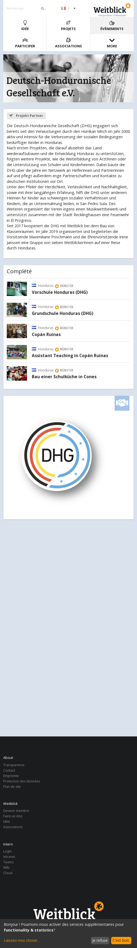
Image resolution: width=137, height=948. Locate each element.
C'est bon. (121, 940)
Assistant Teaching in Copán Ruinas (70, 355)
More (112, 42)
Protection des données (21, 781)
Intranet (9, 856)
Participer (25, 42)
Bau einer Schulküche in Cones (64, 377)
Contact (9, 770)
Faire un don (12, 816)
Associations (68, 42)
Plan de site (12, 786)
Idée (25, 25)
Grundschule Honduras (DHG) (62, 313)
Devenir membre (16, 811)
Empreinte (11, 775)
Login (7, 852)
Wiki (6, 867)
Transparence (14, 765)
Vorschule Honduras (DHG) (60, 292)
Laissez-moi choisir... (22, 940)
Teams (8, 862)
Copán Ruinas (46, 334)
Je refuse (100, 940)
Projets (68, 25)
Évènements (112, 25)
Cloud (7, 873)
